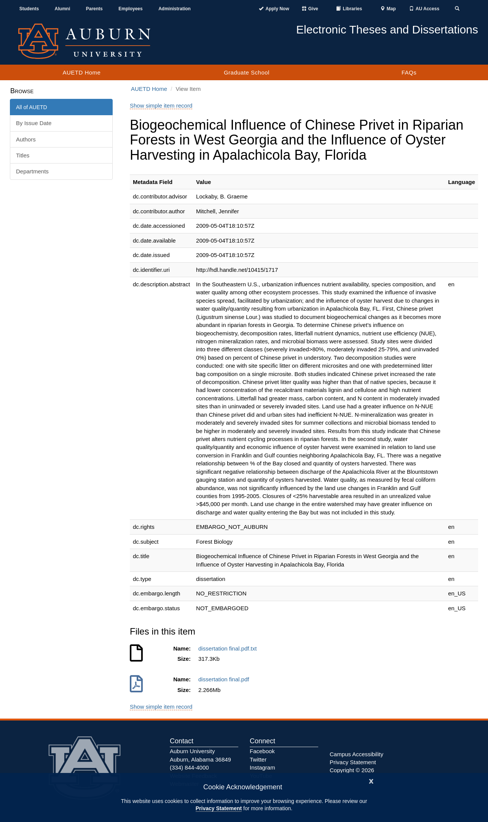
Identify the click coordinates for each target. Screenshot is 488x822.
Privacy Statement (219, 808)
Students (29, 8)
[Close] (371, 780)
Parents (94, 8)
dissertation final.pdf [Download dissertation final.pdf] (225, 679)
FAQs (409, 72)
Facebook (262, 751)
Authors (26, 139)
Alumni (62, 8)
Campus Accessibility (356, 754)
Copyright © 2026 (352, 770)
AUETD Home (81, 72)
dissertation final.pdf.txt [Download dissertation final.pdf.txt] (229, 648)
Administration (174, 8)
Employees (130, 8)
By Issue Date (33, 123)
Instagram (262, 767)
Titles (22, 155)
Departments (32, 171)
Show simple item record (161, 105)
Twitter (258, 759)
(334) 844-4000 (189, 767)
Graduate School (247, 72)
